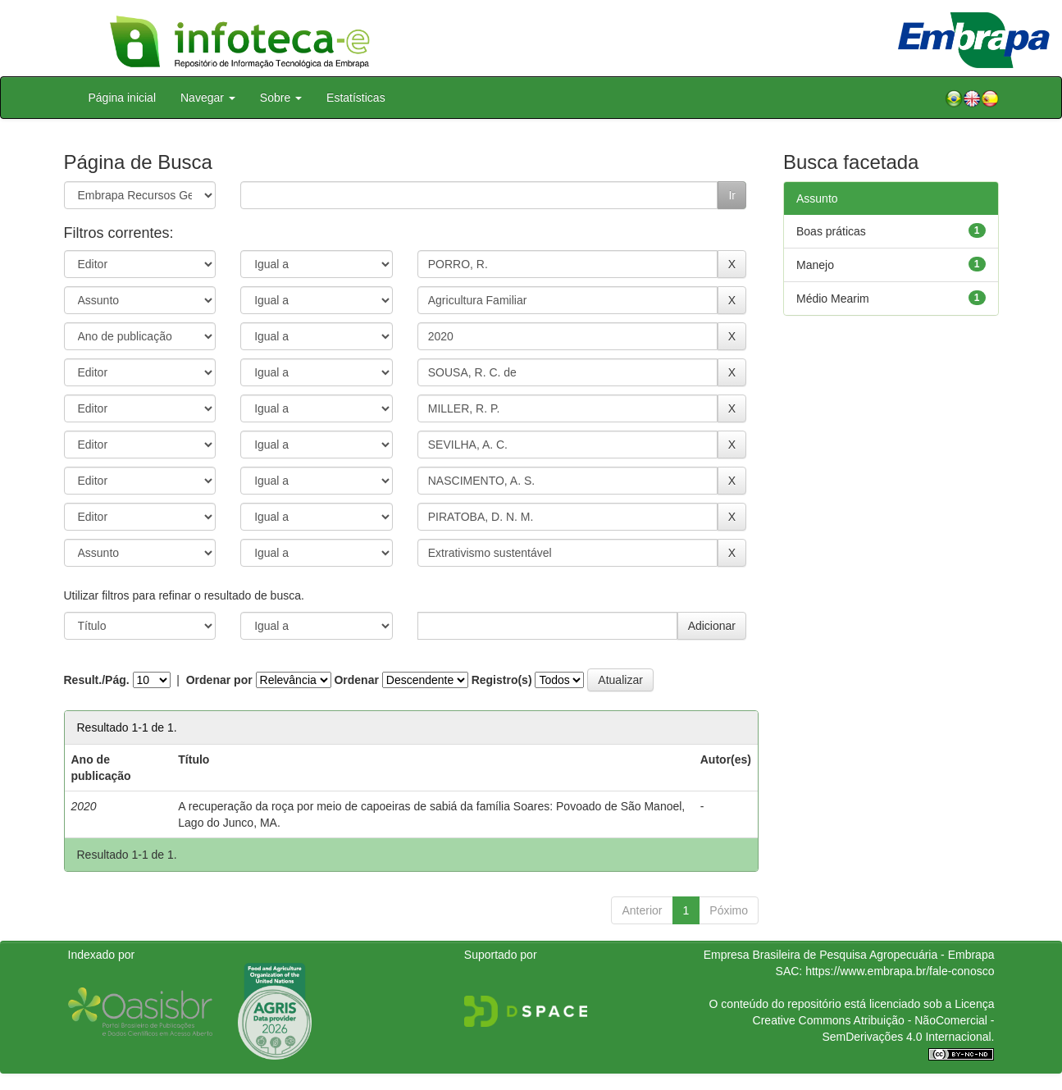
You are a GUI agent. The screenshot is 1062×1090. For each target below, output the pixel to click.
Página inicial (123, 97)
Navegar (207, 97)
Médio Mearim (832, 298)
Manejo (815, 264)
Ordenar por (219, 679)
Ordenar (356, 679)
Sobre (281, 97)
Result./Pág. (97, 679)
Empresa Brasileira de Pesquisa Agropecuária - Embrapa (849, 954)
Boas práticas (831, 231)
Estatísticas (355, 97)
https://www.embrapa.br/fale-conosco (899, 971)
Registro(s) (502, 679)
